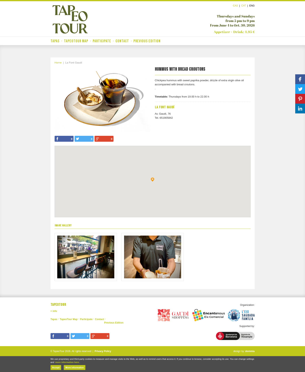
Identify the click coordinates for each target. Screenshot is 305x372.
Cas (235, 5)
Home (58, 62)
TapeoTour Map (76, 41)
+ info (54, 311)
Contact (122, 41)
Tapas (55, 41)
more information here (67, 362)
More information (74, 367)
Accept (56, 367)
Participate (102, 41)
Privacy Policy (103, 351)
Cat (243, 5)
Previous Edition (147, 41)
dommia (249, 351)
